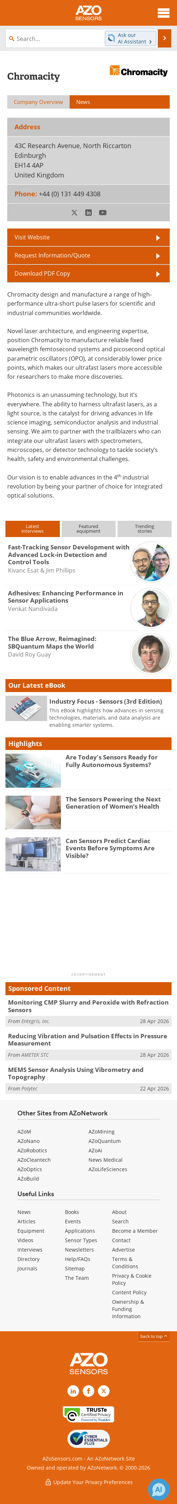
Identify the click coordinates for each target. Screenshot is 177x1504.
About (119, 1211)
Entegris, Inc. (35, 1021)
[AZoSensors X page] (104, 1391)
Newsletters (79, 1249)
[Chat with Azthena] (159, 1489)
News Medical (105, 1159)
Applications (80, 1230)
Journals (27, 1268)
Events (73, 1221)
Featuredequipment (88, 528)
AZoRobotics (32, 1150)
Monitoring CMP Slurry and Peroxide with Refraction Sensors (88, 1006)
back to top (154, 1336)
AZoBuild (28, 1178)
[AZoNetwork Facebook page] (88, 1391)
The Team (77, 1277)
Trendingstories (144, 528)
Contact (121, 1240)
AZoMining (101, 1131)
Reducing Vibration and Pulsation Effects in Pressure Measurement (87, 1039)
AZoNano (28, 1141)
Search (120, 1221)
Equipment (30, 1230)
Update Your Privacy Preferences (89, 1482)
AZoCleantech (34, 1159)
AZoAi (95, 1150)
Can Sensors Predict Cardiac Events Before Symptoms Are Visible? (110, 848)
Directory (28, 1259)
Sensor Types (81, 1240)
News (24, 1211)
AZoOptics (29, 1169)
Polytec (29, 1088)
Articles (26, 1221)
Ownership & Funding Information (128, 1309)
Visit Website (32, 237)
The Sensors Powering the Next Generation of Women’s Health (113, 802)
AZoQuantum (104, 1141)
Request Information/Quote (52, 255)
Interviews (29, 1249)
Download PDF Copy (42, 273)
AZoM (24, 1131)
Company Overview (38, 101)
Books (72, 1211)
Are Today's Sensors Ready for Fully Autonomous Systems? (112, 760)
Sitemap (75, 1268)
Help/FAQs (77, 1259)
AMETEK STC (35, 1054)
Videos (25, 1240)
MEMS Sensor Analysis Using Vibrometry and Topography (76, 1073)
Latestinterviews (32, 528)
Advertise (123, 1249)
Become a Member (135, 1230)
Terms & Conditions (125, 1263)
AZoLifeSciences (107, 1169)
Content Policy (129, 1292)
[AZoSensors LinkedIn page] (73, 1391)
